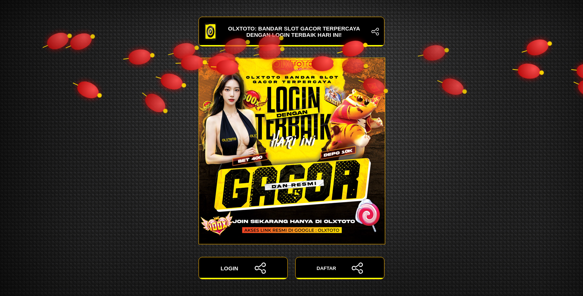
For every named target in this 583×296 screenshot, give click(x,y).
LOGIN (243, 268)
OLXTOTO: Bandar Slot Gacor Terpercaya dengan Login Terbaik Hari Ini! (291, 31)
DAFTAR (340, 268)
